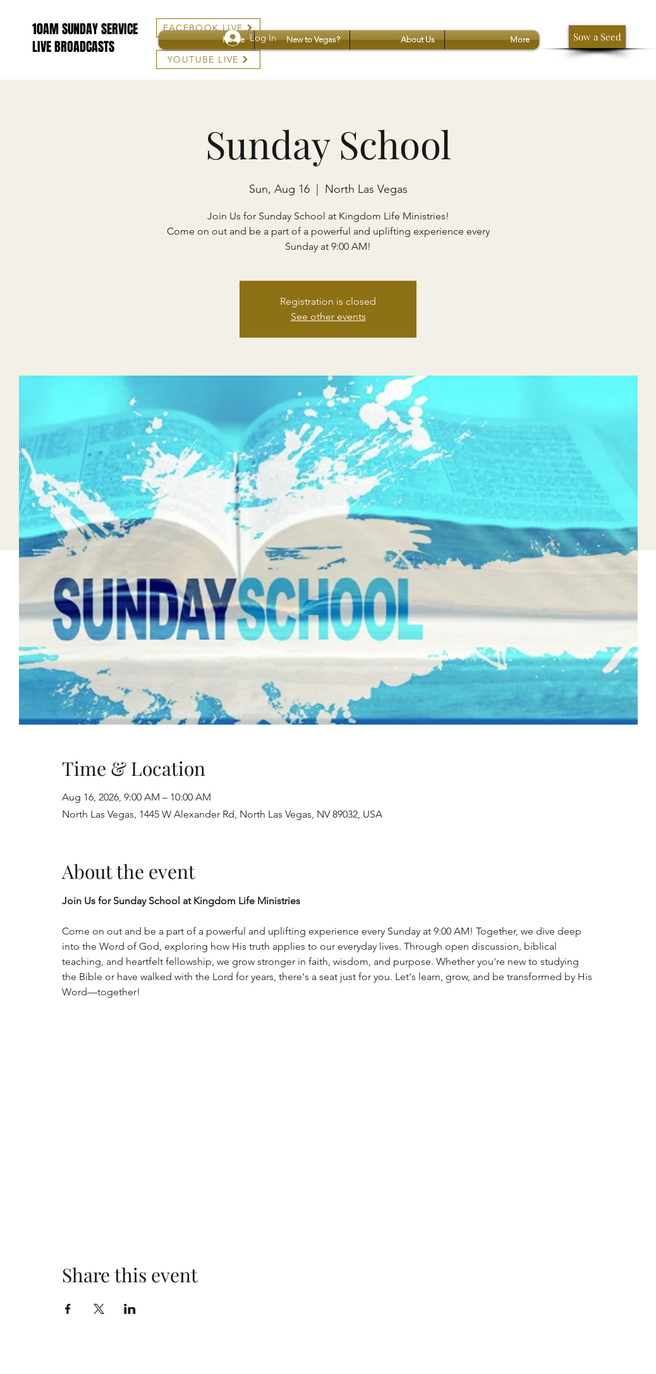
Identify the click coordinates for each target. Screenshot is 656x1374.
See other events (328, 316)
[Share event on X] (99, 1309)
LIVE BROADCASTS (73, 46)
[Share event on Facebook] (68, 1309)
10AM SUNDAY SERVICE (85, 29)
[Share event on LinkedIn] (130, 1309)
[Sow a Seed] (597, 36)
